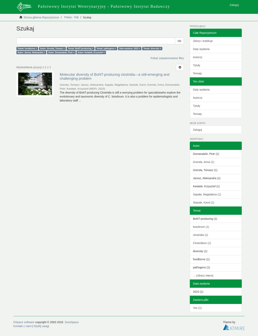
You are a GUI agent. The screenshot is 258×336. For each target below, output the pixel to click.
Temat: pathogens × (106, 48)
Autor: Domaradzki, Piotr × (61, 52)
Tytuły (196, 65)
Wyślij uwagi (41, 326)
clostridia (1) (200, 235)
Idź (179, 41)
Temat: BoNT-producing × (80, 48)
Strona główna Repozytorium (41, 17)
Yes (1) (197, 307)
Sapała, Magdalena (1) (207, 194)
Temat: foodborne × (27, 48)
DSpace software (24, 322)
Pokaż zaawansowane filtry (167, 58)
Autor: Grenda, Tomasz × (52, 48)
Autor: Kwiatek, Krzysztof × (91, 52)
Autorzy (197, 57)
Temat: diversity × (152, 48)
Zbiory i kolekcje (203, 41)
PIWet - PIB (71, 17)
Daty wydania (201, 49)
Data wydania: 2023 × (129, 48)
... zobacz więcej (203, 275)
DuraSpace (72, 322)
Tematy (197, 73)
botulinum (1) (201, 226)
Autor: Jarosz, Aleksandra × (31, 52)
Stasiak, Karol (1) (203, 202)
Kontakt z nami (22, 326)
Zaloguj (197, 129)
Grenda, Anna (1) (203, 162)
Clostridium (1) (202, 243)
